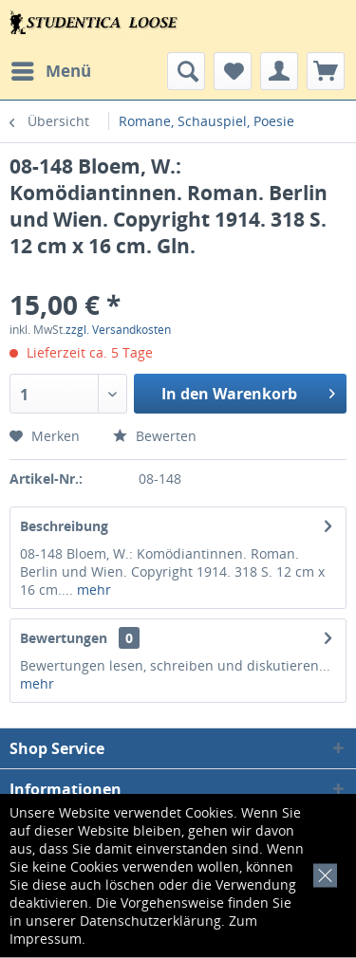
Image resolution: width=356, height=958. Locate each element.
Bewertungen (63, 638)
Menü (51, 69)
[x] (321, 873)
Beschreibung (64, 526)
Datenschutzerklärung (150, 921)
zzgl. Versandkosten (118, 330)
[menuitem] (50, 71)
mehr (92, 589)
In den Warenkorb (248, 391)
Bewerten (155, 436)
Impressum (45, 939)
